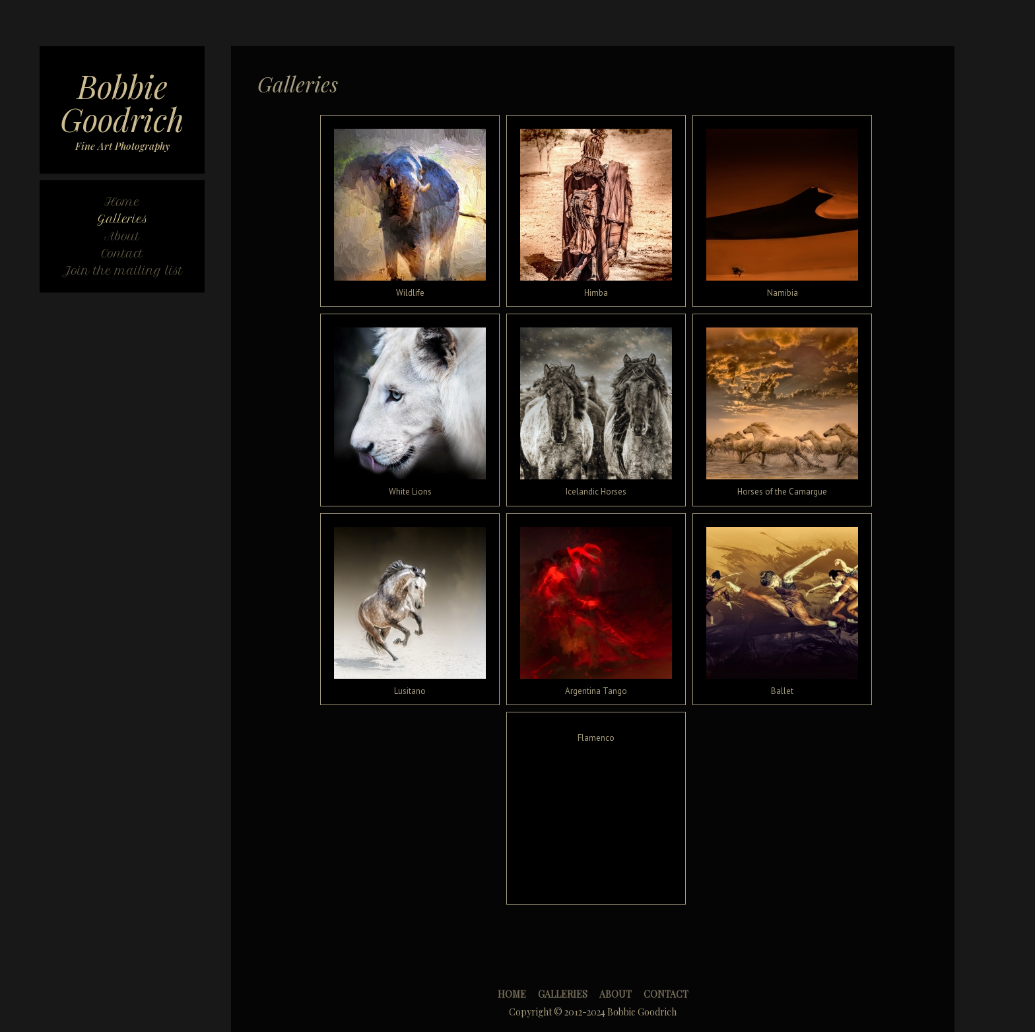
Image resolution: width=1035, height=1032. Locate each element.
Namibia (782, 292)
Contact (666, 994)
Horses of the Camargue (782, 491)
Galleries (562, 994)
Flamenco (596, 737)
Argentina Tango (596, 691)
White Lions (410, 491)
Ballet (782, 691)
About (615, 994)
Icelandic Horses (596, 491)
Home (512, 994)
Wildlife (410, 292)
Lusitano (410, 691)
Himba (596, 292)
